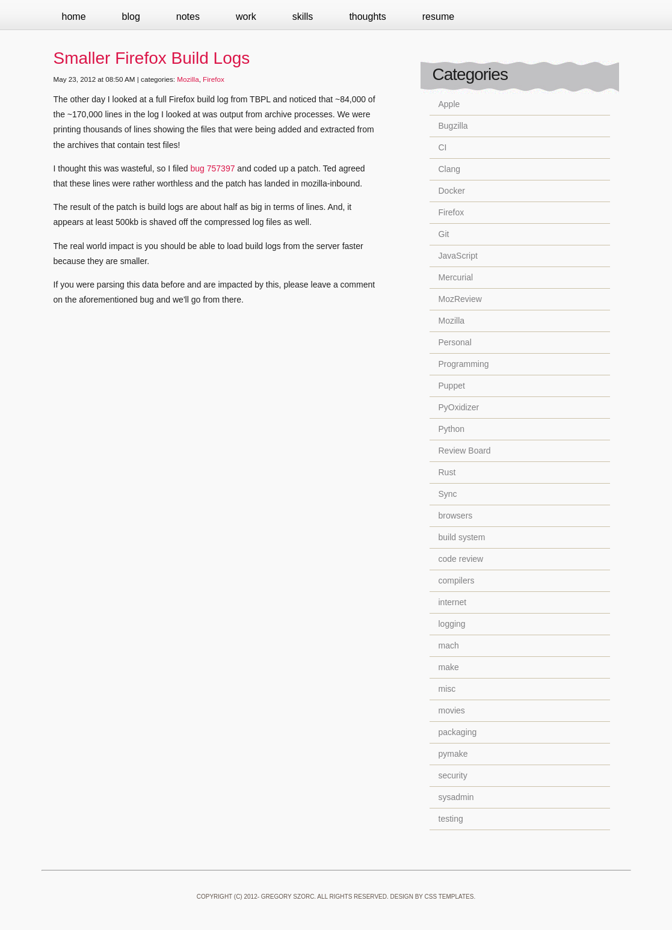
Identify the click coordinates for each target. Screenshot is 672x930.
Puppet (452, 385)
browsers (456, 515)
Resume (438, 16)
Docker (452, 191)
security (453, 775)
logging (452, 624)
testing (451, 819)
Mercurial (456, 277)
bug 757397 (213, 168)
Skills (302, 16)
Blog (131, 16)
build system (462, 537)
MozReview (460, 299)
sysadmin (456, 797)
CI (443, 147)
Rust (447, 472)
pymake (453, 754)
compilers (457, 580)
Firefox (213, 79)
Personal (455, 342)
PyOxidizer (459, 407)
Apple (449, 104)
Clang (450, 169)
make (449, 667)
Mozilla (188, 79)
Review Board (465, 450)
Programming (464, 364)
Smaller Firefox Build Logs (152, 58)
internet (453, 602)
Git (444, 234)
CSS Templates (449, 896)
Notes (188, 16)
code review (461, 559)
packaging (458, 732)
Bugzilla (453, 126)
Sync (448, 494)
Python (452, 429)
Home (74, 16)
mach (449, 645)
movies (452, 710)
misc (447, 689)
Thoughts (367, 16)
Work (246, 16)
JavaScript (458, 255)
